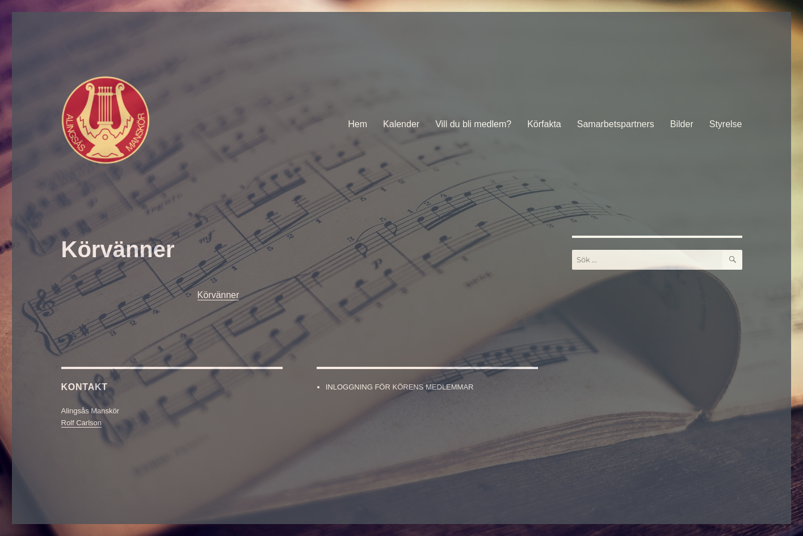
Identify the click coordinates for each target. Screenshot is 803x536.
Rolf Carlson (81, 422)
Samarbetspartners (615, 124)
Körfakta (544, 124)
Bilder (681, 124)
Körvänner (218, 295)
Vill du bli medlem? (473, 124)
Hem (357, 124)
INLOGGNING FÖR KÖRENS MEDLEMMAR (400, 387)
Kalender (401, 124)
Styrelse (725, 124)
